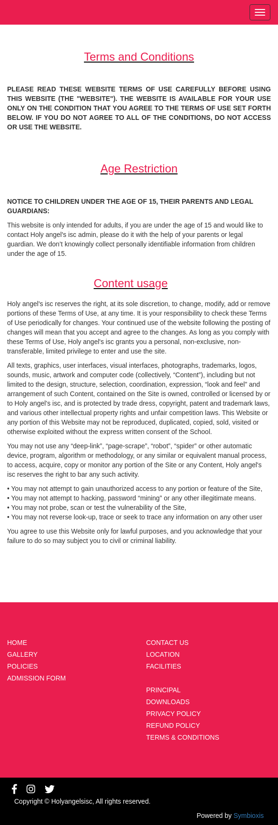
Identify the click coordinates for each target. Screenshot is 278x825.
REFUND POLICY (173, 725)
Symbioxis (248, 815)
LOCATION (163, 654)
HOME (17, 642)
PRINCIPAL (163, 690)
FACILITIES (163, 666)
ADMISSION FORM (36, 678)
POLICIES (22, 666)
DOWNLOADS (168, 702)
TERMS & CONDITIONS (182, 737)
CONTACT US (167, 642)
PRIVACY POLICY (173, 713)
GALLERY (22, 654)
